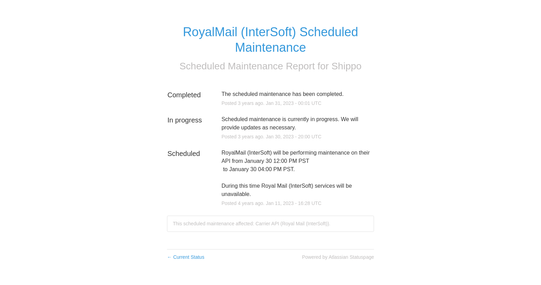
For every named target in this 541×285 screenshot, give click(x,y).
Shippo (347, 66)
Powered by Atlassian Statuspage (338, 257)
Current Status (185, 257)
